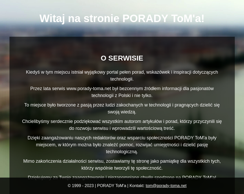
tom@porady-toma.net (166, 185)
